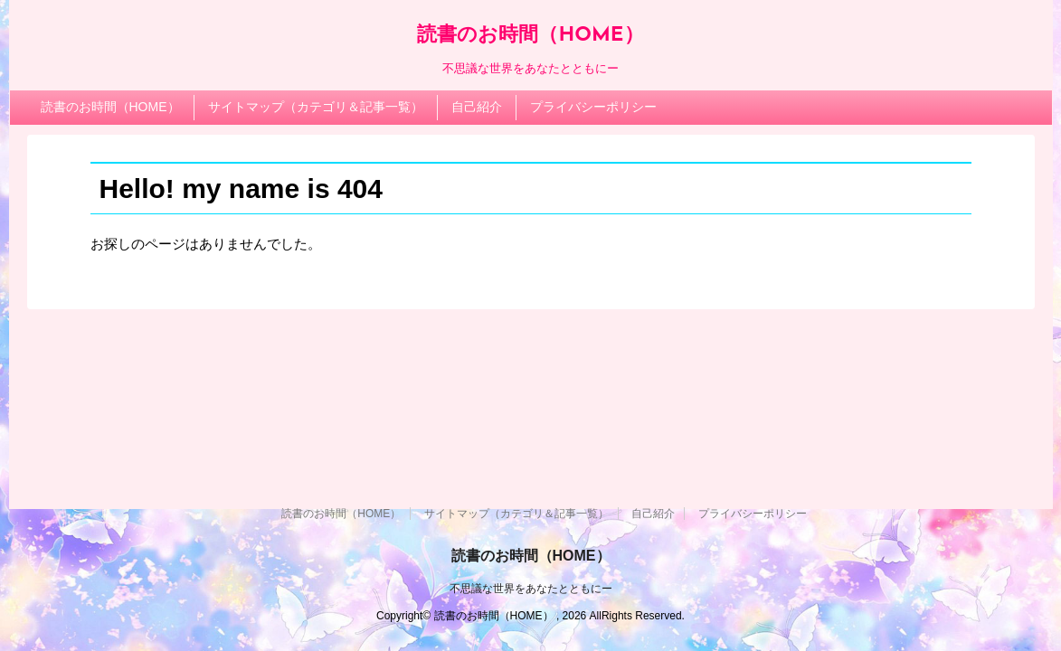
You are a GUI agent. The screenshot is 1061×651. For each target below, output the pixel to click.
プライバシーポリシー (593, 106)
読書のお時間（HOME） (530, 35)
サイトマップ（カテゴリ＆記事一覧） (315, 106)
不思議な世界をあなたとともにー (531, 588)
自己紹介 (476, 106)
